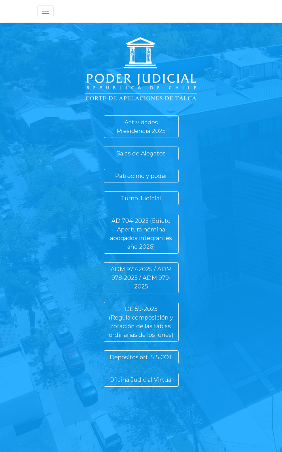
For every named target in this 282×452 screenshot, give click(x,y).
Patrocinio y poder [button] (141, 175)
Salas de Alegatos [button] (141, 153)
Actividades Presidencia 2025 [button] (141, 126)
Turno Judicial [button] (141, 198)
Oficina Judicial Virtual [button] (141, 379)
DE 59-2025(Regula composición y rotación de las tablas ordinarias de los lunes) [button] (141, 321)
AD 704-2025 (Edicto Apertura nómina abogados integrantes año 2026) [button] (141, 233)
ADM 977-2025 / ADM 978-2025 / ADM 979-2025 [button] (141, 278)
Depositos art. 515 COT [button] (141, 357)
